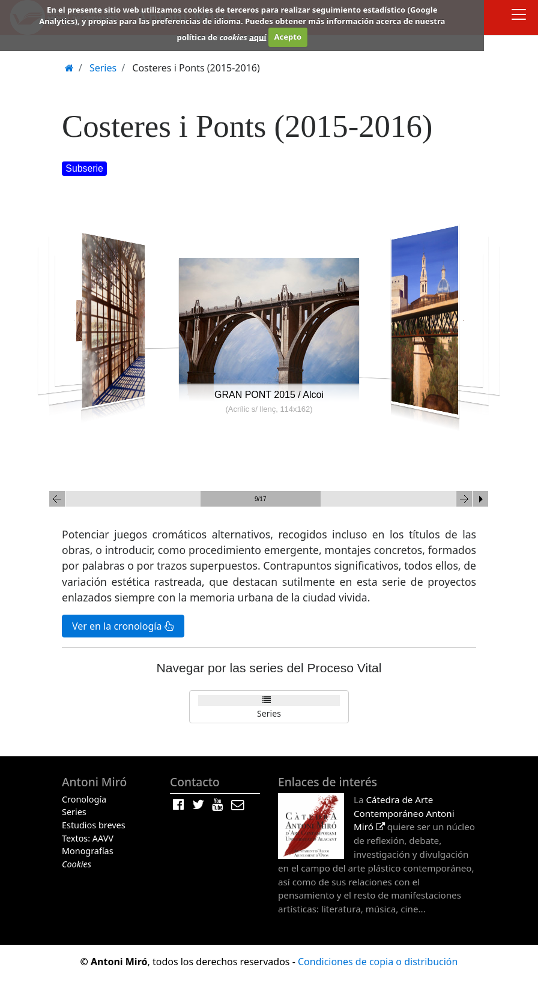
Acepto (287, 36)
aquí (257, 36)
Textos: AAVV (87, 838)
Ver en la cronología (123, 626)
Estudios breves (93, 825)
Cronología (84, 799)
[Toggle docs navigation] (518, 16)
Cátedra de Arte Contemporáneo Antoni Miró (404, 813)
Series (269, 713)
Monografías (87, 851)
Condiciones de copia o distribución (378, 961)
